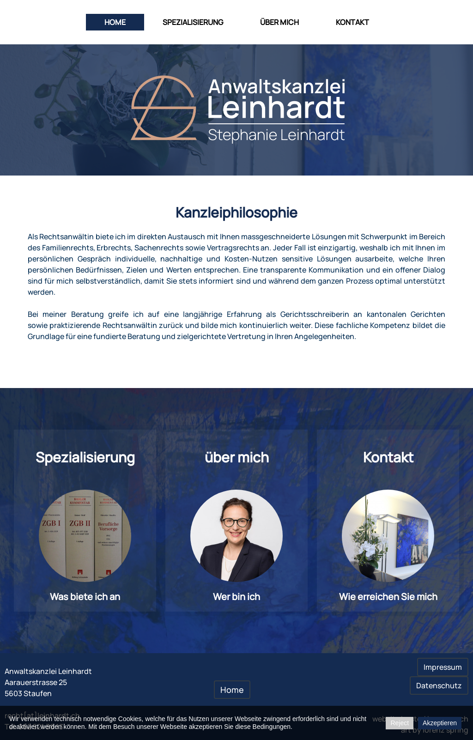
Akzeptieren (440, 723)
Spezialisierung (193, 22)
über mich (279, 22)
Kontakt (352, 22)
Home (115, 22)
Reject (399, 723)
